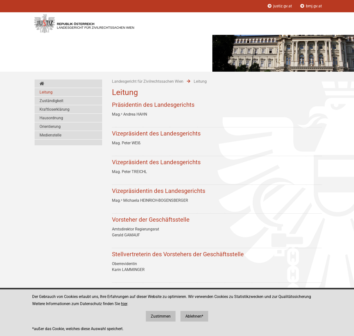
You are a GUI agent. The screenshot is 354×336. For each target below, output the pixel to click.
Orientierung (50, 126)
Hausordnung (51, 118)
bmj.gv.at (311, 6)
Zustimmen (161, 316)
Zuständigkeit (51, 100)
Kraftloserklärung (54, 109)
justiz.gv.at (280, 6)
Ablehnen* (194, 316)
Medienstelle (50, 135)
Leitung (46, 92)
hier (124, 303)
